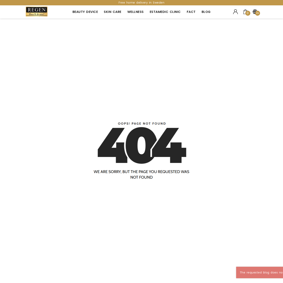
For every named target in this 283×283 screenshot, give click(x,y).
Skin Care (112, 12)
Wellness (135, 12)
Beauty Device (85, 12)
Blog (206, 12)
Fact (191, 12)
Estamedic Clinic (165, 12)
